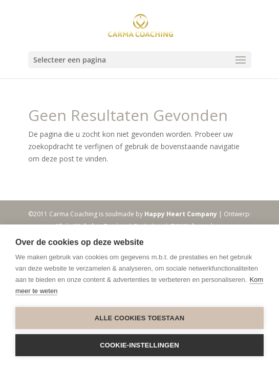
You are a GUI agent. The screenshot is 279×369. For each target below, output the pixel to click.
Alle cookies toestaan (140, 318)
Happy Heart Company (180, 214)
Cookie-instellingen (139, 345)
